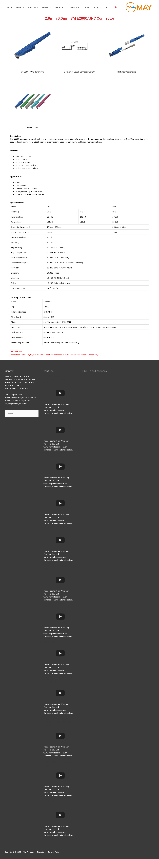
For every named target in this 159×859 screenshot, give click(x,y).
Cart (106, 7)
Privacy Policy (55, 852)
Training (73, 7)
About (19, 7)
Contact (86, 7)
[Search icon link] (116, 7)
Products (32, 7)
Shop (96, 7)
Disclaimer (42, 852)
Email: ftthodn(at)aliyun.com (18, 400)
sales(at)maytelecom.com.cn (24, 397)
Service (45, 7)
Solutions (59, 7)
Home (9, 7)
